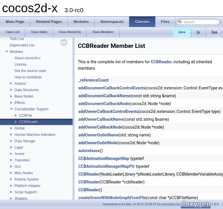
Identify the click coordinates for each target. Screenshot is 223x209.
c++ (182, 32)
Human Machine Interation (35, 135)
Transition (22, 160)
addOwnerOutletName (98, 135)
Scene (19, 154)
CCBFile (25, 115)
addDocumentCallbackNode (103, 103)
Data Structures (27, 90)
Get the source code (30, 71)
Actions (20, 84)
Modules (16, 52)
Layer (19, 147)
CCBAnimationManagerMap (103, 158)
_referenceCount (93, 80)
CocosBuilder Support (31, 109)
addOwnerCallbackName (100, 119)
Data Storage (25, 141)
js (198, 32)
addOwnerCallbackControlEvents (108, 111)
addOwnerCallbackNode (100, 127)
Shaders (21, 199)
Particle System (27, 179)
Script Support (26, 192)
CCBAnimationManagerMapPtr (106, 166)
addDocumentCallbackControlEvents (111, 88)
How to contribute (28, 77)
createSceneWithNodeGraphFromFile (112, 197)
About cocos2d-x (27, 58)
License (20, 64)
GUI (18, 167)
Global (20, 128)
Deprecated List (22, 45)
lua (214, 32)
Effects (20, 103)
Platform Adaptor (27, 186)
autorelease (89, 150)
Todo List (17, 39)
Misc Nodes (24, 173)
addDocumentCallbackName (104, 95)
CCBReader (28, 122)
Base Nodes (24, 96)
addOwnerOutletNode (98, 142)
